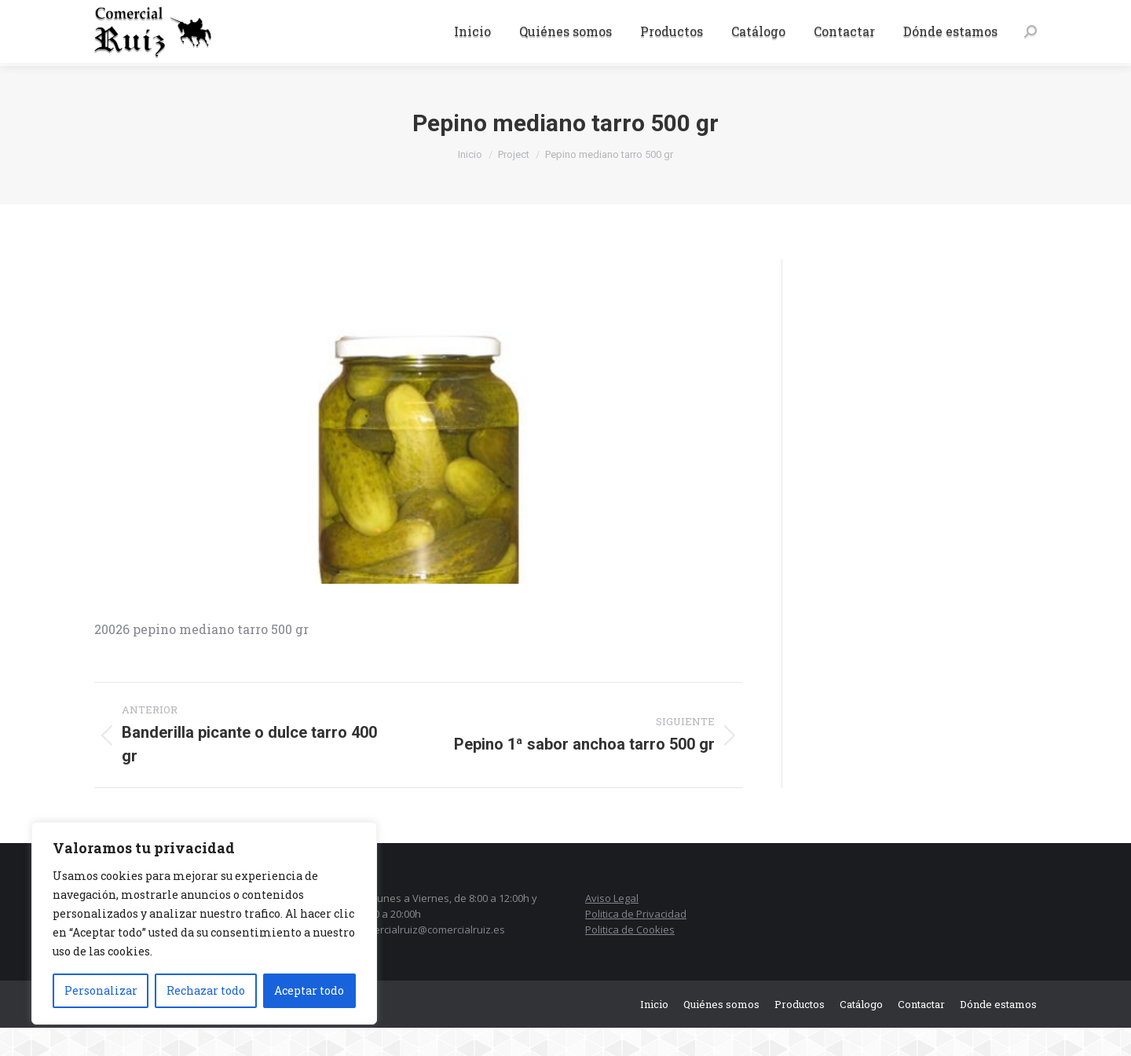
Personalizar (100, 990)
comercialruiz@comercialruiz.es (429, 958)
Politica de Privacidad (635, 942)
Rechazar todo (206, 990)
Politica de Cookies (630, 958)
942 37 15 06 (130, 14)
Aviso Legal (612, 926)
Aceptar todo (309, 990)
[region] (204, 923)
